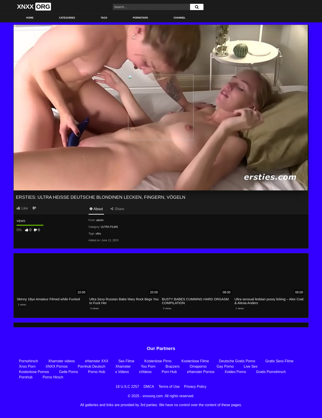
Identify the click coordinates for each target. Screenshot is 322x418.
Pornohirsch (28, 361)
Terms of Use (169, 386)
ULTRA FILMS (109, 226)
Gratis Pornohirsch (271, 372)
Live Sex (250, 366)
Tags (104, 17)
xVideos (145, 372)
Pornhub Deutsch (92, 366)
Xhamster (123, 366)
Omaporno (198, 366)
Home (30, 17)
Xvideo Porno (235, 372)
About (96, 209)
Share (117, 209)
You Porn (148, 366)
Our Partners (161, 348)
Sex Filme (126, 361)
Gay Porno (225, 366)
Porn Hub (169, 372)
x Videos (122, 372)
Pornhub (26, 377)
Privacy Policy (195, 386)
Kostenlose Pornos (34, 372)
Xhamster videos (61, 361)
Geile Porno (68, 372)
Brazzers (172, 366)
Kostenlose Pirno (158, 361)
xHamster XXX (96, 361)
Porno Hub (96, 372)
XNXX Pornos (57, 366)
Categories (67, 17)
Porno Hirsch (53, 377)
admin (100, 220)
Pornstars (140, 17)
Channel (180, 17)
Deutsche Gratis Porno (237, 361)
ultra (98, 233)
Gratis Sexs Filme (279, 361)
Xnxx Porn (27, 366)
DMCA (149, 386)
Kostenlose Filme (195, 361)
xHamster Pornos (201, 372)
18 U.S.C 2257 (127, 386)
